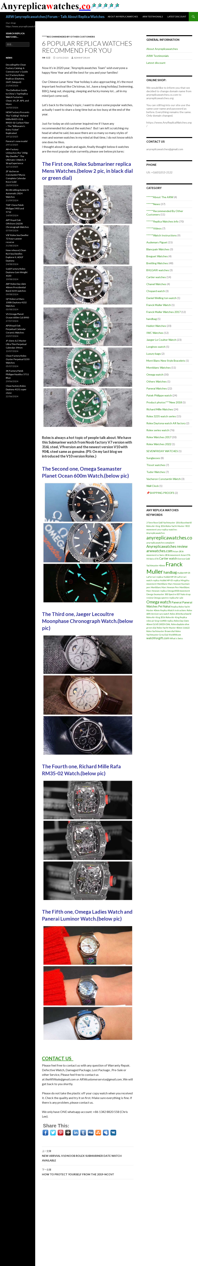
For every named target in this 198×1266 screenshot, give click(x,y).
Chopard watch (155, 291)
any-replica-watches (167, 529)
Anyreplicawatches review (167, 546)
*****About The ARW (159, 197)
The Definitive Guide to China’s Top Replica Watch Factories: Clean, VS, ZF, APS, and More (17, 97)
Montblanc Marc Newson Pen (165, 587)
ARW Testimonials (153, 16)
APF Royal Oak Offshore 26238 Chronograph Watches (17, 223)
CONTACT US (57, 1058)
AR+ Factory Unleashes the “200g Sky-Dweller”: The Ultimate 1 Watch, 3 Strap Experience (16, 156)
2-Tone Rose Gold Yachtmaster (160, 522)
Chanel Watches (156, 284)
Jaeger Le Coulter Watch (161, 339)
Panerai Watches (156, 388)
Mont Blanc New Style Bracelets (165, 360)
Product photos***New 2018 (164, 402)
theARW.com (175, 634)
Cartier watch (168, 558)
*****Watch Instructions (161, 235)
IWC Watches (154, 332)
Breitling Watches (157, 263)
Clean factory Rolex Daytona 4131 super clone (16, 389)
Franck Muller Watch (158, 305)
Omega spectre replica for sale (168, 597)
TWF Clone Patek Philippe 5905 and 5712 (15, 208)
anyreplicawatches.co (169, 537)
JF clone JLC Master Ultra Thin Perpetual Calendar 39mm (16, 344)
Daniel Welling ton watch (161, 298)
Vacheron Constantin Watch (163, 479)
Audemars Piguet (156, 242)
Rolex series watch (157, 430)
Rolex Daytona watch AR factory (166, 423)
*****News (153, 204)
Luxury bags (153, 353)
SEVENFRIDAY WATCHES (162, 451)
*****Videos (154, 228)
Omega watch (154, 374)
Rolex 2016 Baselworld (180, 614)
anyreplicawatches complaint (160, 542)
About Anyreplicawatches (123, 16)
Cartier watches (156, 277)
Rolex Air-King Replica (176, 617)
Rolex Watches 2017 (158, 437)
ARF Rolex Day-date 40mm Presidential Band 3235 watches (16, 287)
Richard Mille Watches (159, 409)
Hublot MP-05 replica (170, 580)
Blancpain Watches (157, 249)
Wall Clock (152, 485)
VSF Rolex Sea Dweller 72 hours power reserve (17, 239)
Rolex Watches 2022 (158, 444)
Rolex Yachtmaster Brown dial (160, 631)
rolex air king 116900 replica (159, 620)
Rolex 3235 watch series (161, 416)
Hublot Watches (156, 325)
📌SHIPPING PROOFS (160, 492)
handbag (151, 318)
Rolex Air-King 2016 (155, 617)
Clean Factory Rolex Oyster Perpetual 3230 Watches (17, 359)
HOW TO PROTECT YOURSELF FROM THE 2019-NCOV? (88, 1171)
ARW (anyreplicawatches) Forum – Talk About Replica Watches (55, 16)
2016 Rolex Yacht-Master (173, 526)
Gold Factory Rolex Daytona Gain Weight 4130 (16, 272)
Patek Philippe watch (159, 395)
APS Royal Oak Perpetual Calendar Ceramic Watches (16, 329)
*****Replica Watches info (162, 221)
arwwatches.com (159, 551)
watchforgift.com (157, 638)
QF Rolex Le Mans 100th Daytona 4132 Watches (16, 302)
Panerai (177, 602)
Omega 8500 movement (178, 591)
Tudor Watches (155, 472)
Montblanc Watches (158, 367)
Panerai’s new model (16, 141)
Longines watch (156, 346)
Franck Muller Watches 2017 (163, 312)
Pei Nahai (164, 606)
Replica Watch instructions (173, 610)
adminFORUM (82, 57)
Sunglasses (153, 458)
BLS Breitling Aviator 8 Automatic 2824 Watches (17, 193)
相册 (48, 57)
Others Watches (156, 381)
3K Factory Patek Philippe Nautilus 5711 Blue (17, 374)
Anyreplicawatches (155, 533)
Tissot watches (155, 465)
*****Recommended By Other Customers (68, 36)
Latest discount (176, 16)
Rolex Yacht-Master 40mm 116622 (173, 627)
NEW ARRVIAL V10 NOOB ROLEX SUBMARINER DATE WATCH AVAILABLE (88, 1155)
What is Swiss (176, 638)
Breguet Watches (157, 256)
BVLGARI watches (157, 270)
